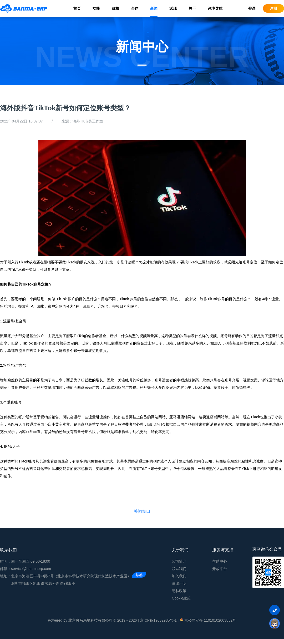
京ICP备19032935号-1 (158, 620)
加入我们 (179, 576)
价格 (115, 8)
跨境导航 (215, 8)
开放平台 (219, 569)
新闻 (154, 8)
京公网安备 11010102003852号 (208, 620)
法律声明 (179, 583)
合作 (134, 8)
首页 (77, 8)
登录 (252, 8)
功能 (96, 8)
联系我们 (179, 569)
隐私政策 (179, 591)
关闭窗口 (142, 511)
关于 (192, 8)
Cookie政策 (181, 598)
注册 (273, 8)
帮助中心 (219, 561)
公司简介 (179, 561)
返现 (173, 8)
